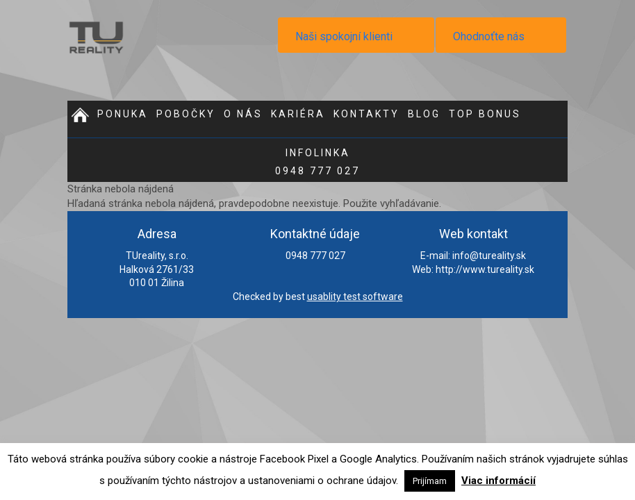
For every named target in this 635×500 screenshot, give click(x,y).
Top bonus (485, 113)
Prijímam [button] (430, 481)
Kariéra (298, 113)
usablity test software (355, 296)
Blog (424, 113)
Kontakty (366, 113)
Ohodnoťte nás (489, 36)
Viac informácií (498, 480)
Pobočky (185, 113)
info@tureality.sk (489, 255)
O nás (243, 113)
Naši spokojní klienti (344, 36)
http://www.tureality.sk (485, 269)
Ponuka (122, 113)
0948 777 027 (317, 161)
